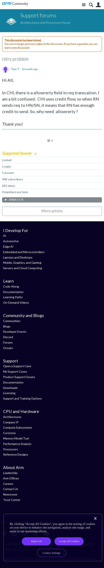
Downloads (10, 388)
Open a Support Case (17, 366)
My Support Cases (15, 371)
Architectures (12, 417)
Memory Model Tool (16, 438)
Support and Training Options (22, 398)
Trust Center (11, 500)
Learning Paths (13, 297)
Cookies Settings (51, 552)
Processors (10, 449)
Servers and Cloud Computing (22, 268)
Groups (8, 348)
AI (4, 235)
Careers (8, 483)
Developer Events (14, 331)
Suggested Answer (17, 153)
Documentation (13, 292)
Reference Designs (15, 454)
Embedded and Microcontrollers (24, 252)
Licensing (9, 393)
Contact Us (10, 489)
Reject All (36, 541)
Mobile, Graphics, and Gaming (22, 262)
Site (83, 5)
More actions (52, 211)
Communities (11, 321)
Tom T (15, 69)
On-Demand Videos (16, 302)
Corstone (9, 433)
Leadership (10, 473)
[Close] (95, 518)
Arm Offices (11, 478)
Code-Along (11, 286)
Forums (8, 342)
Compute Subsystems (17, 427)
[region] (52, 538)
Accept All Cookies (69, 541)
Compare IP (11, 422)
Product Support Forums (19, 377)
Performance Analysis (17, 444)
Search (91, 5)
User (98, 5)
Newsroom (10, 494)
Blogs (6, 326)
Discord (8, 337)
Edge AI (8, 246)
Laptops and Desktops (17, 257)
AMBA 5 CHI (16, 199)
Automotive (11, 241)
